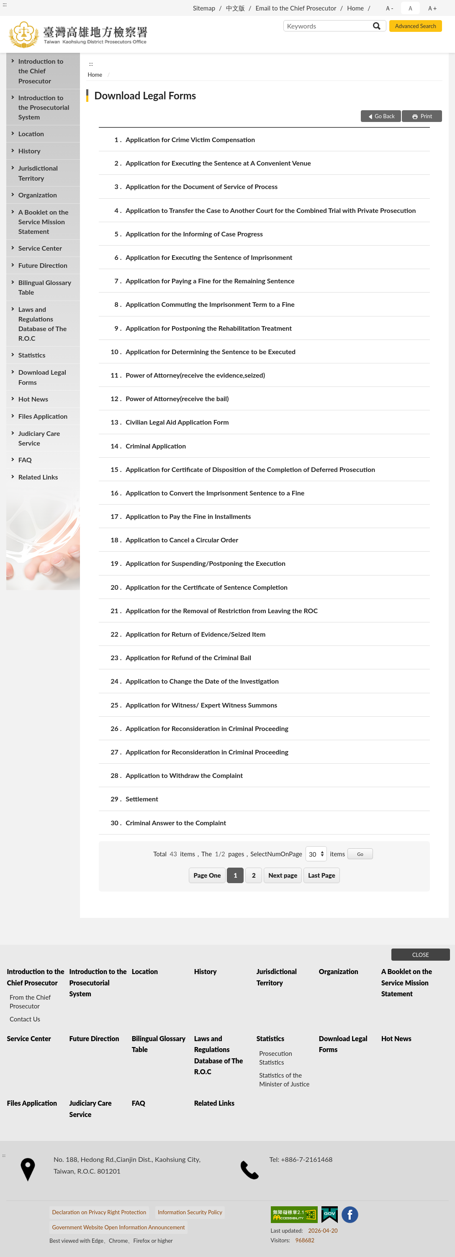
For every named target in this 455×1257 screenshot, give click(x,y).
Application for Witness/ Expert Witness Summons (201, 705)
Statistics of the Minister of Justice (284, 1079)
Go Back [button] (385, 116)
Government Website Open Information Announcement (118, 1227)
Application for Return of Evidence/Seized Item (195, 634)
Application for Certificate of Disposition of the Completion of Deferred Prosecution (250, 469)
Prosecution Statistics (275, 1058)
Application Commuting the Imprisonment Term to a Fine (210, 304)
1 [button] (235, 875)
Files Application (43, 416)
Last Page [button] (321, 875)
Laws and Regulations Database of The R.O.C (42, 323)
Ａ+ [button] (432, 8)
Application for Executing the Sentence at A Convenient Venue (218, 163)
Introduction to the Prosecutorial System (43, 107)
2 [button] (254, 875)
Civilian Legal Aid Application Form (177, 422)
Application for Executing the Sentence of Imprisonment (209, 257)
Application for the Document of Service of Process (202, 186)
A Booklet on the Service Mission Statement (43, 221)
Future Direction (42, 265)
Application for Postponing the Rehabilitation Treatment (209, 328)
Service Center (40, 248)
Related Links (38, 477)
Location (31, 133)
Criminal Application (156, 446)
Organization (37, 195)
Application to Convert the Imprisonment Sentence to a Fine (215, 493)
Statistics (32, 355)
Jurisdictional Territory (38, 172)
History (29, 151)
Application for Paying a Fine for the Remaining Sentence (210, 280)
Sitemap (204, 8)
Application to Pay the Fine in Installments (188, 516)
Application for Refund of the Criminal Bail (188, 657)
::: (5, 4)
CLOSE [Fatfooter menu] (420, 954)
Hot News (33, 399)
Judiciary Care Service (39, 438)
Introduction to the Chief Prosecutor (41, 70)
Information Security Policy (190, 1212)
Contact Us (25, 1019)
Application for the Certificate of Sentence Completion (207, 587)
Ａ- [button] (389, 8)
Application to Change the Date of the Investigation (202, 681)
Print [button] (425, 116)
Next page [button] (282, 875)
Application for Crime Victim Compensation (190, 139)
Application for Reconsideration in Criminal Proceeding (207, 728)
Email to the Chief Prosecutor (296, 8)
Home (355, 8)
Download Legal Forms (42, 377)
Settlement (142, 798)
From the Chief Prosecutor (30, 1001)
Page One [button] (207, 875)
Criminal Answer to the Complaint (176, 822)
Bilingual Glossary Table (44, 287)
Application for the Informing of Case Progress (194, 233)
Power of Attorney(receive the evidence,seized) (195, 375)
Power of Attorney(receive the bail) (177, 398)
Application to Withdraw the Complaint (184, 775)
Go (360, 854)
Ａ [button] (410, 8)
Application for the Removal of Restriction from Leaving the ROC (222, 610)
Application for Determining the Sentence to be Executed (211, 351)
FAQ (25, 460)
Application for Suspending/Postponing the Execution (205, 563)
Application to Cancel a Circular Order (182, 539)
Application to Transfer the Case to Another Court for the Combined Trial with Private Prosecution (271, 210)
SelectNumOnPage (276, 854)
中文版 (235, 8)
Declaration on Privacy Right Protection (99, 1212)
